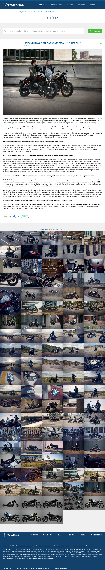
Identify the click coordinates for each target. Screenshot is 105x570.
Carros (69, 5)
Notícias (42, 5)
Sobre (91, 5)
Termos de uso (96, 534)
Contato (80, 5)
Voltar (100, 42)
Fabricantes (55, 5)
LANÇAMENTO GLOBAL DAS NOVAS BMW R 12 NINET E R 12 (35, 11)
